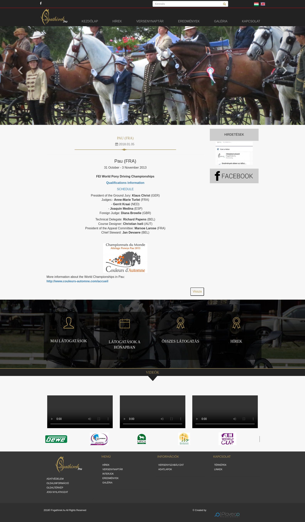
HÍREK (106, 465)
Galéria (220, 21)
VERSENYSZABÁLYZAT (171, 465)
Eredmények (189, 21)
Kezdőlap (90, 21)
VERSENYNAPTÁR (113, 469)
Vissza (197, 291)
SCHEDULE (125, 189)
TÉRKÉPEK (220, 465)
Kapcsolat (251, 21)
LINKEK (218, 469)
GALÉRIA (108, 482)
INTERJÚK (108, 473)
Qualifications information (125, 182)
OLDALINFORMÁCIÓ (58, 483)
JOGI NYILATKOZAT (57, 492)
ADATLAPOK (165, 469)
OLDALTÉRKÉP (55, 487)
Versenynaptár (150, 21)
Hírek (117, 21)
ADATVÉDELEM (55, 478)
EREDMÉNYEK (111, 478)
